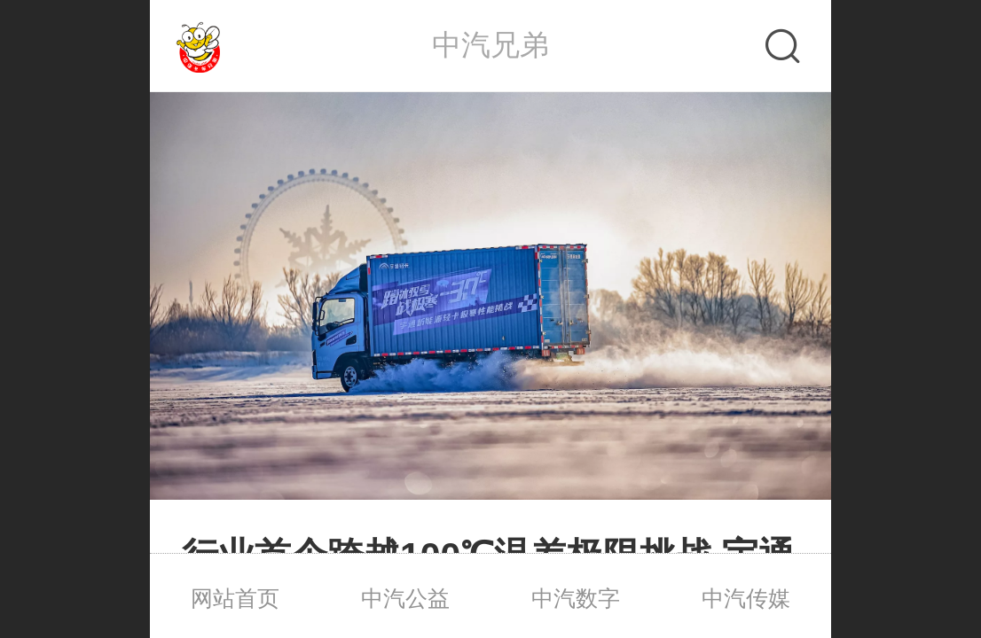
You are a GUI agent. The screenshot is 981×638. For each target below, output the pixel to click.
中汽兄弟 (490, 44)
